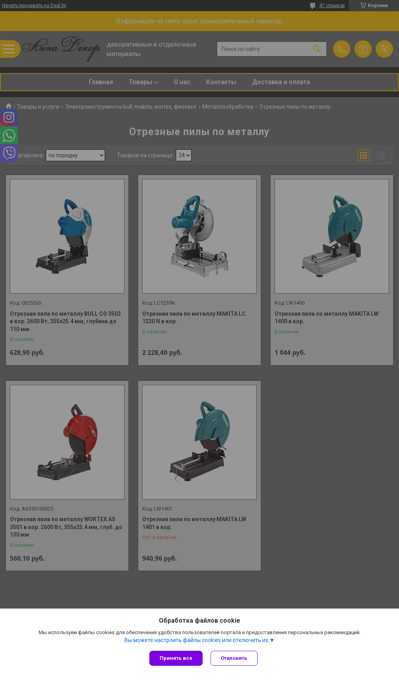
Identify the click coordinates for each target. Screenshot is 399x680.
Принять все (176, 658)
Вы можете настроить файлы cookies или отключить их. (196, 640)
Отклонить (234, 658)
